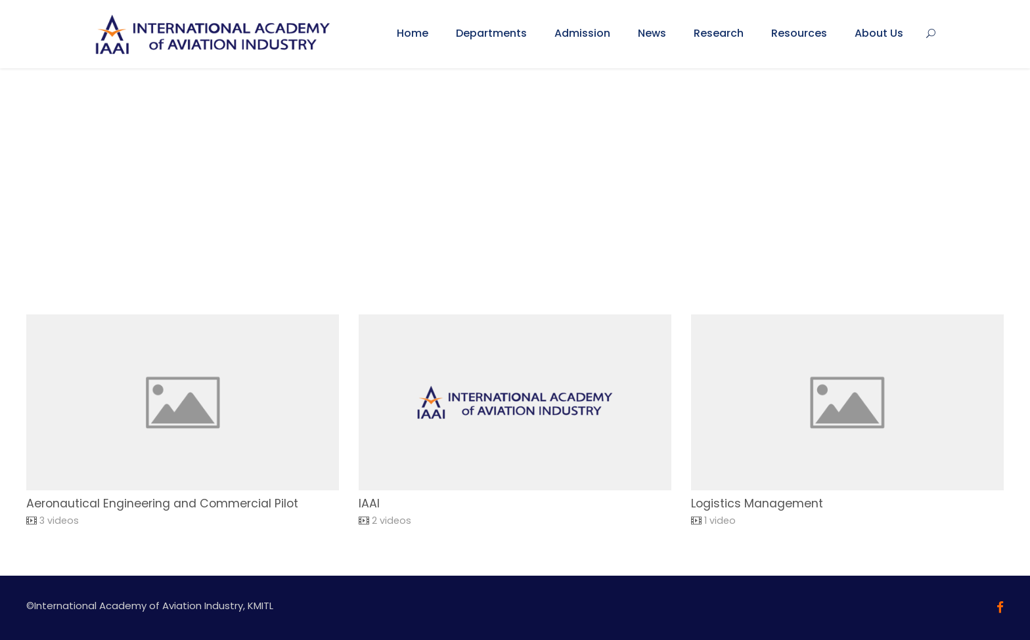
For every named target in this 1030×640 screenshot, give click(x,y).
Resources (799, 33)
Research (719, 33)
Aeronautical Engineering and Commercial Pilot (162, 503)
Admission (582, 33)
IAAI (369, 503)
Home (412, 33)
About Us (879, 33)
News (652, 33)
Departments (491, 33)
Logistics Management (757, 503)
